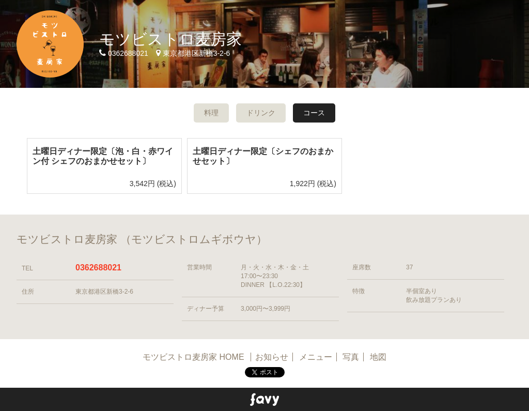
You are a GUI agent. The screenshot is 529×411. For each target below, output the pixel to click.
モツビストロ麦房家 (170, 39)
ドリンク (260, 113)
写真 (351, 357)
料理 (211, 113)
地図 (378, 357)
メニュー (315, 357)
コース (314, 113)
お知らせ (271, 357)
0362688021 (98, 267)
